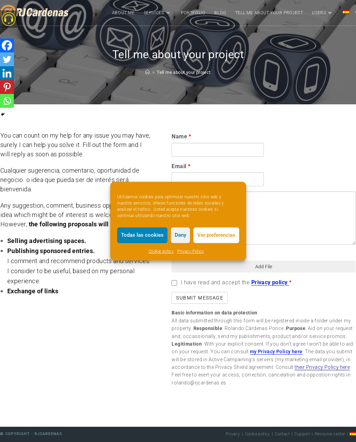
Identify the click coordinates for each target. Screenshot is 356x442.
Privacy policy (270, 282)
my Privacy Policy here (276, 351)
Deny (180, 235)
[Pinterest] (7, 87)
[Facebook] (7, 45)
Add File (263, 266)
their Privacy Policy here (322, 367)
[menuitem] (346, 13)
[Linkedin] (7, 73)
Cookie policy (161, 251)
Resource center (330, 434)
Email (181, 166)
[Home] (147, 72)
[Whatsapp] (7, 101)
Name (181, 136)
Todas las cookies (142, 235)
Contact (282, 434)
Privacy (233, 434)
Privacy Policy (190, 251)
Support (302, 434)
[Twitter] (7, 59)
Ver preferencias (216, 235)
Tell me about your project (183, 72)
